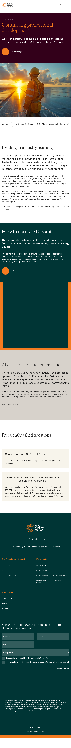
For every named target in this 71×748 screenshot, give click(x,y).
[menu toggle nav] (68, 5)
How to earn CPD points (24, 124)
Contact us (6, 565)
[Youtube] (40, 539)
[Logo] (35, 528)
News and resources (10, 599)
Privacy (39, 727)
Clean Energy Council (34, 731)
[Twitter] (36, 539)
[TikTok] (44, 538)
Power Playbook (42, 570)
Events (4, 604)
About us (5, 570)
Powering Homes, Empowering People (51, 575)
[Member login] (64, 5)
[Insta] (29, 539)
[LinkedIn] (33, 539)
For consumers (7, 609)
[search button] (60, 5)
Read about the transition (10, 404)
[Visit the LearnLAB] (14, 271)
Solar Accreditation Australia (50, 397)
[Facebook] (25, 539)
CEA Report (41, 565)
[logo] (7, 5)
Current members (9, 575)
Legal (31, 727)
